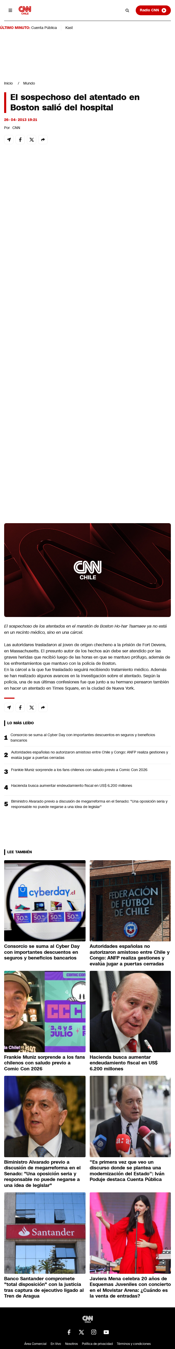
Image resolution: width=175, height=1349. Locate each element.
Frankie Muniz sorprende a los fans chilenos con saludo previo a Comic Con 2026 (79, 769)
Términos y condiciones (134, 1344)
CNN (16, 127)
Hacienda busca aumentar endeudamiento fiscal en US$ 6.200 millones (71, 785)
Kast (69, 27)
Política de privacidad (97, 1344)
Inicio (8, 83)
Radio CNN (153, 10)
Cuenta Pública (44, 27)
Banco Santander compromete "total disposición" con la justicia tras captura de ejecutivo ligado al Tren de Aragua (44, 1287)
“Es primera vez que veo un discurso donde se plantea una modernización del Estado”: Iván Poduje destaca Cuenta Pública (127, 1171)
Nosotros (71, 1344)
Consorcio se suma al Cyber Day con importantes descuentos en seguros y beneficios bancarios (83, 737)
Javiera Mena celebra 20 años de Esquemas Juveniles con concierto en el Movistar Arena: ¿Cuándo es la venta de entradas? (130, 1287)
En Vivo (56, 1344)
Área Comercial (35, 1344)
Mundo (29, 83)
